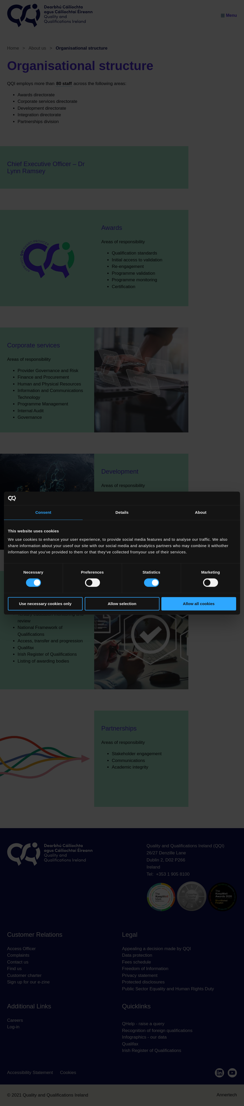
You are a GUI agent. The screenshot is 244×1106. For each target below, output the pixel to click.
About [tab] (200, 512)
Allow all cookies (199, 603)
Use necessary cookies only (45, 603)
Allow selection (122, 603)
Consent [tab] (43, 512)
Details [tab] (122, 512)
